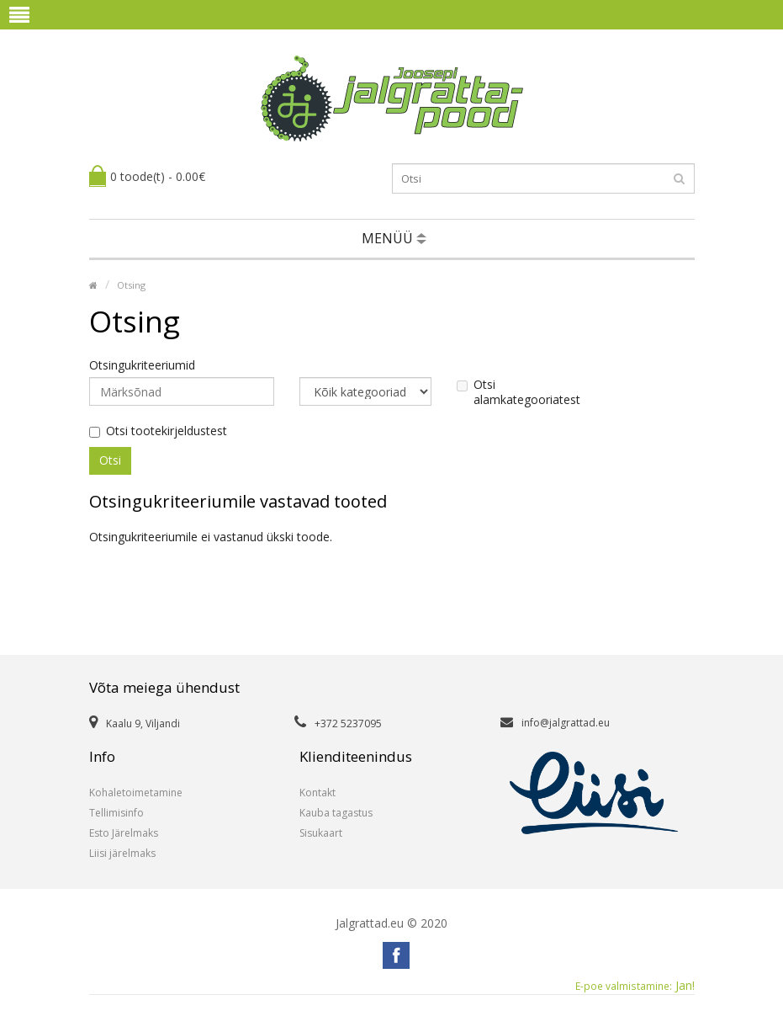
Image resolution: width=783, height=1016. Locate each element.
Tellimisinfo (116, 813)
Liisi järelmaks (122, 853)
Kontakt (317, 792)
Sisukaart (320, 833)
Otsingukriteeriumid (142, 365)
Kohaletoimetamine (136, 792)
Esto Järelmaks (123, 833)
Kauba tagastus (336, 813)
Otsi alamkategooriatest (518, 392)
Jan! (635, 985)
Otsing (131, 285)
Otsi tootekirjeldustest (158, 431)
